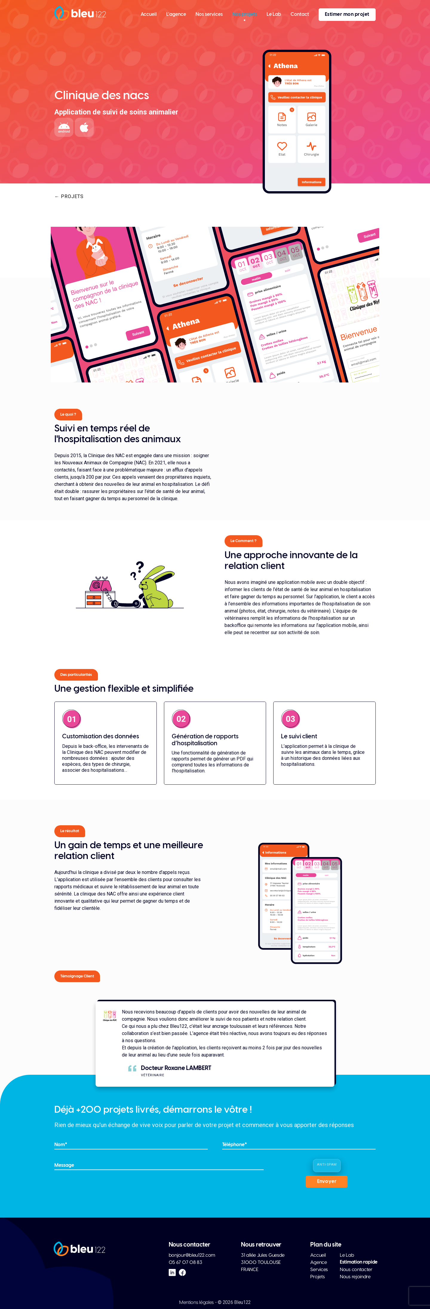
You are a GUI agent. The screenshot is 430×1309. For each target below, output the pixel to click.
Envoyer (327, 1181)
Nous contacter (356, 1269)
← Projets (69, 196)
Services (319, 1269)
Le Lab (274, 14)
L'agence (176, 14)
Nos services (209, 14)
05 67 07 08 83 (185, 1262)
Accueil (149, 14)
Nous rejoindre (355, 1276)
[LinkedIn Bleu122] (172, 1272)
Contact (300, 14)
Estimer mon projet (347, 14)
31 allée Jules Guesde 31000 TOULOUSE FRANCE (263, 1262)
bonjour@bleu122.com (192, 1255)
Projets (317, 1276)
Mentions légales (196, 1302)
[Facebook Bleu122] (182, 1272)
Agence (318, 1262)
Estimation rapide (358, 1262)
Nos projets (244, 14)
